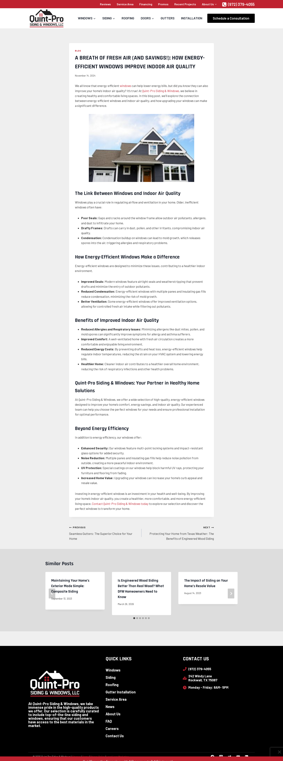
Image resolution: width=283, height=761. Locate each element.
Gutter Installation (121, 692)
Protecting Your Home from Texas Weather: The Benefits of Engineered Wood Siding (179, 532)
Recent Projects (185, 4)
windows (125, 85)
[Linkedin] (246, 756)
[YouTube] (238, 756)
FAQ (109, 721)
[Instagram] (221, 756)
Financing (145, 4)
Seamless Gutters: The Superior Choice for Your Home (103, 532)
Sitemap (76, 756)
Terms (85, 756)
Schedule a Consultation (231, 18)
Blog (78, 50)
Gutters (168, 18)
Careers (112, 728)
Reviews (105, 4)
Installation (191, 18)
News (110, 706)
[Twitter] (229, 756)
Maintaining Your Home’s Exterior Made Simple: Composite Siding (70, 586)
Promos (163, 4)
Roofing (128, 18)
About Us (113, 714)
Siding (111, 677)
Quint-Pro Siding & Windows (160, 91)
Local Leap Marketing (117, 756)
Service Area (125, 4)
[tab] (134, 618)
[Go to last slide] (52, 593)
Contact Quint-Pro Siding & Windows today (120, 503)
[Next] (231, 593)
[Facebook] (212, 756)
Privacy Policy (97, 756)
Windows (113, 670)
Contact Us (115, 736)
